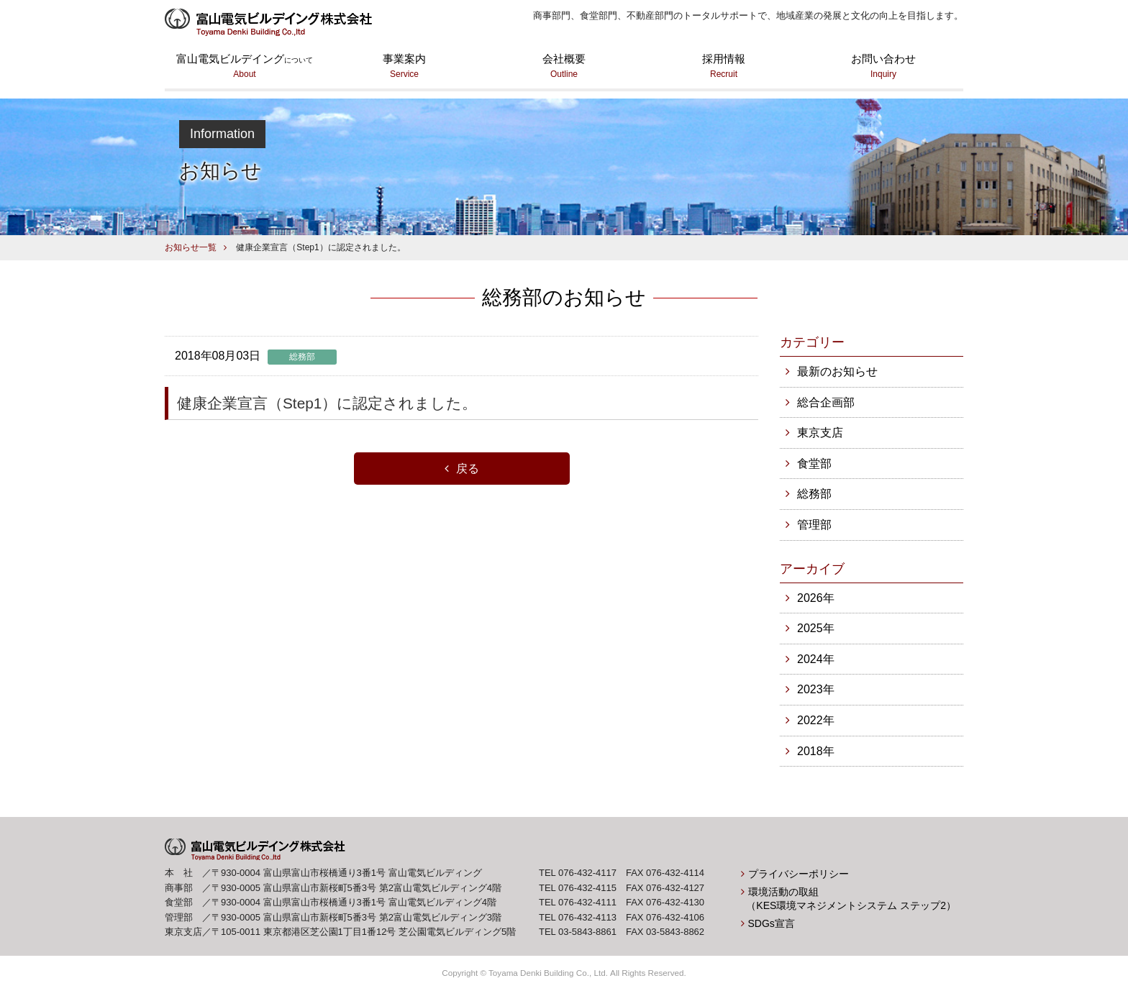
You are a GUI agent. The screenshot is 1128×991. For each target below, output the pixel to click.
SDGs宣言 (771, 923)
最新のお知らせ (837, 371)
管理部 (814, 525)
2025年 (815, 628)
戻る (467, 468)
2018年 (815, 751)
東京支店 (820, 432)
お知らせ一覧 (191, 247)
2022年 (815, 720)
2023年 (815, 689)
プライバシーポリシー (798, 874)
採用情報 (724, 66)
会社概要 (564, 66)
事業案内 (404, 66)
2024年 (815, 659)
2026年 (815, 598)
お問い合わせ (883, 66)
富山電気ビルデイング (244, 66)
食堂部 (814, 463)
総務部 (814, 494)
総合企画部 (826, 402)
